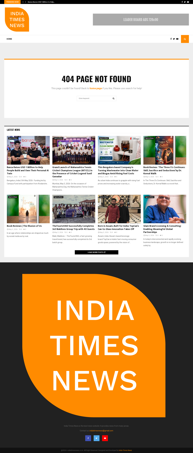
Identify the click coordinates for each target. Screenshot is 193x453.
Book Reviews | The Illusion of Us (24, 226)
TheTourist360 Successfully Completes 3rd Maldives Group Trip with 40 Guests (73, 227)
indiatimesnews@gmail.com (101, 431)
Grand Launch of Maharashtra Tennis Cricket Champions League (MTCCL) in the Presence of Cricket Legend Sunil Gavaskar (72, 172)
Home (9, 39)
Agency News (13, 138)
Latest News (13, 129)
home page (96, 88)
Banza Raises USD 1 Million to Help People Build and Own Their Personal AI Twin (28, 170)
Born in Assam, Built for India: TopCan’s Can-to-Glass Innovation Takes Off (118, 227)
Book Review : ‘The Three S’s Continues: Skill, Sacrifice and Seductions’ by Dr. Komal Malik (164, 170)
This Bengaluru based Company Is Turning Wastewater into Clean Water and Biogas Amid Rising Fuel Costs (118, 170)
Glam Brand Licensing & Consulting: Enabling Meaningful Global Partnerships (162, 229)
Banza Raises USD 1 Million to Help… (41, 2)
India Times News (125, 450)
